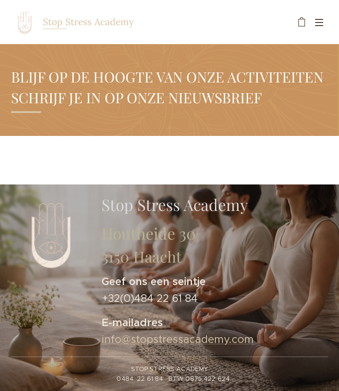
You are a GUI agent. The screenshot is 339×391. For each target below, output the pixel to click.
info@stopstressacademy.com (178, 339)
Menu (319, 22)
